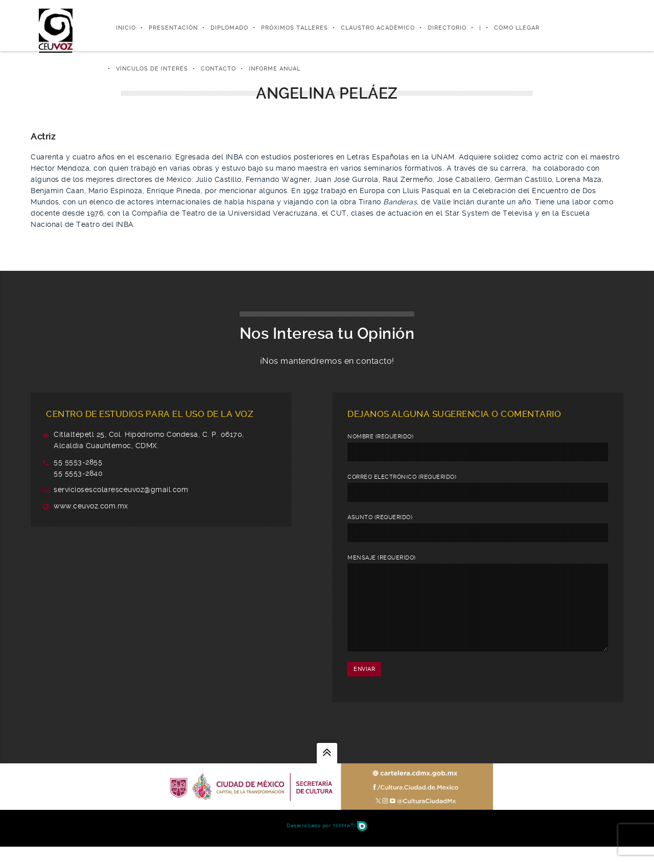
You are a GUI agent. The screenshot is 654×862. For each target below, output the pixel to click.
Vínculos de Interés (152, 68)
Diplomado (229, 28)
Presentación (173, 28)
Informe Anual (274, 68)
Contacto (218, 68)
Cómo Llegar (517, 28)
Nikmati (350, 841)
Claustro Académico (378, 28)
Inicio (126, 28)
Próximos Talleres (294, 28)
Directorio (447, 28)
